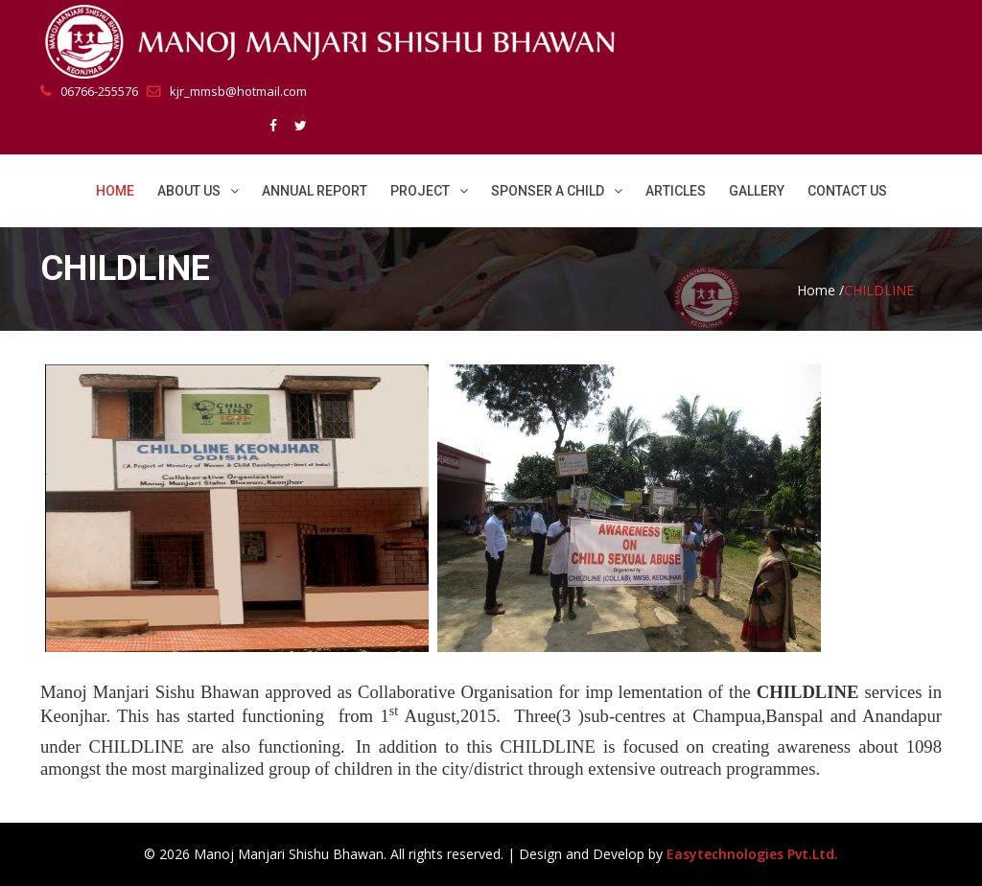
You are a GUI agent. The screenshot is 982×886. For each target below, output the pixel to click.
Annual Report (314, 190)
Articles (675, 190)
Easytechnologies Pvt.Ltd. (752, 854)
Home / (820, 290)
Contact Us (847, 190)
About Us (198, 190)
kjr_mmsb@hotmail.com (227, 91)
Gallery (756, 190)
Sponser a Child (556, 190)
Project (429, 190)
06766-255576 (89, 91)
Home (115, 190)
